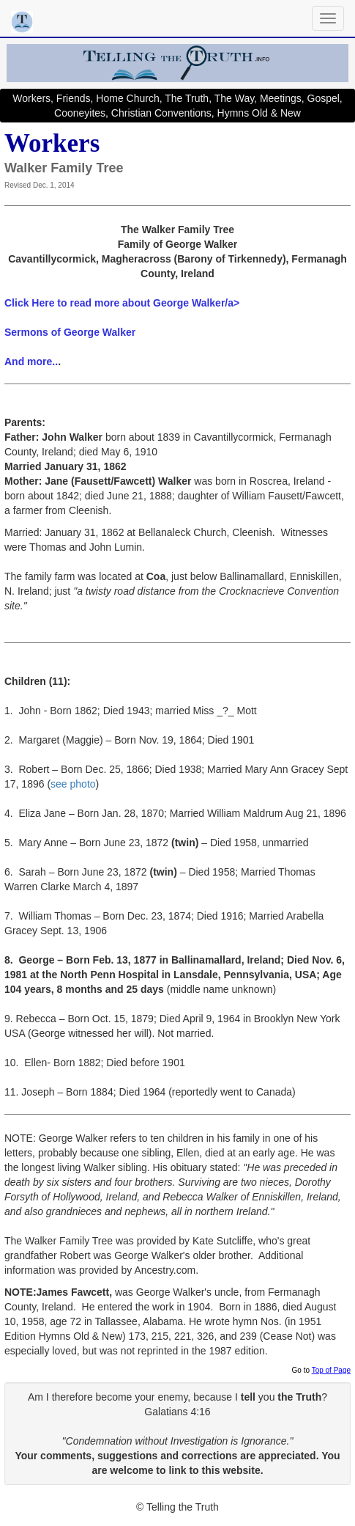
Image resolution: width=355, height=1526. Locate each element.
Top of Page (331, 1370)
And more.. (31, 361)
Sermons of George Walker (69, 332)
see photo (73, 784)
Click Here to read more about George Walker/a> (121, 303)
